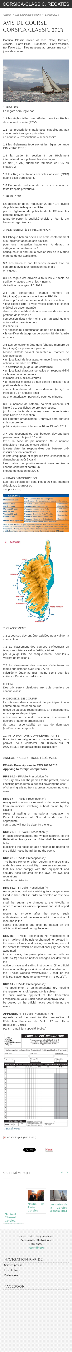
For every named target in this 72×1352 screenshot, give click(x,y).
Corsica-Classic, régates (36, 4)
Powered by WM (36, 1247)
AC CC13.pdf (14, 1137)
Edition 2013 (52, 14)
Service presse (13, 1265)
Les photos (11, 1270)
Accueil (7, 14)
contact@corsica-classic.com (38, 746)
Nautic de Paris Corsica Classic (36, 1207)
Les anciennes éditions (28, 14)
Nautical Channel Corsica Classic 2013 (13, 1217)
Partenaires (11, 1275)
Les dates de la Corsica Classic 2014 (58, 1207)
